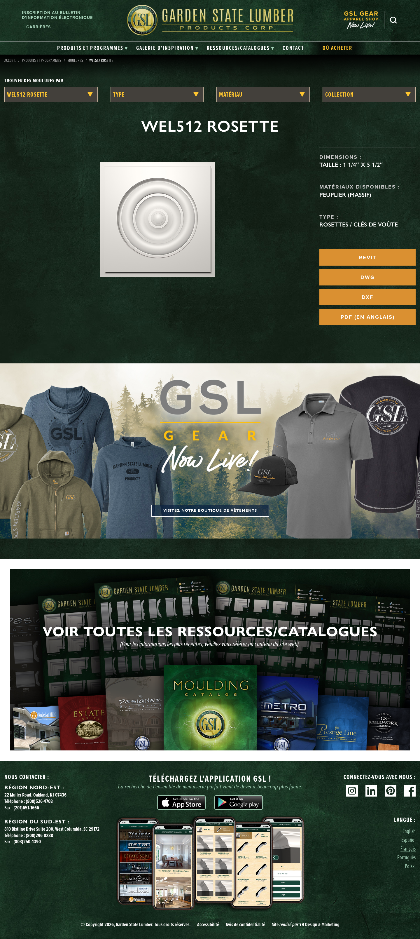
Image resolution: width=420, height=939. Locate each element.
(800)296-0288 (39, 835)
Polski (410, 866)
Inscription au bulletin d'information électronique (57, 15)
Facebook (410, 791)
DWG (367, 277)
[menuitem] (364, 20)
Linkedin (371, 791)
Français (408, 848)
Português (406, 857)
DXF (367, 297)
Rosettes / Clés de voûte (358, 224)
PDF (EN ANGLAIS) (368, 317)
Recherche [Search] (393, 20)
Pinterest (390, 791)
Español (408, 840)
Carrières (38, 27)
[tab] (92, 48)
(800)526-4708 (39, 801)
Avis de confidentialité (245, 924)
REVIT (367, 257)
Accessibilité (208, 924)
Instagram (352, 791)
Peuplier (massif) (345, 194)
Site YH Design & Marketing (306, 924)
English (409, 831)
